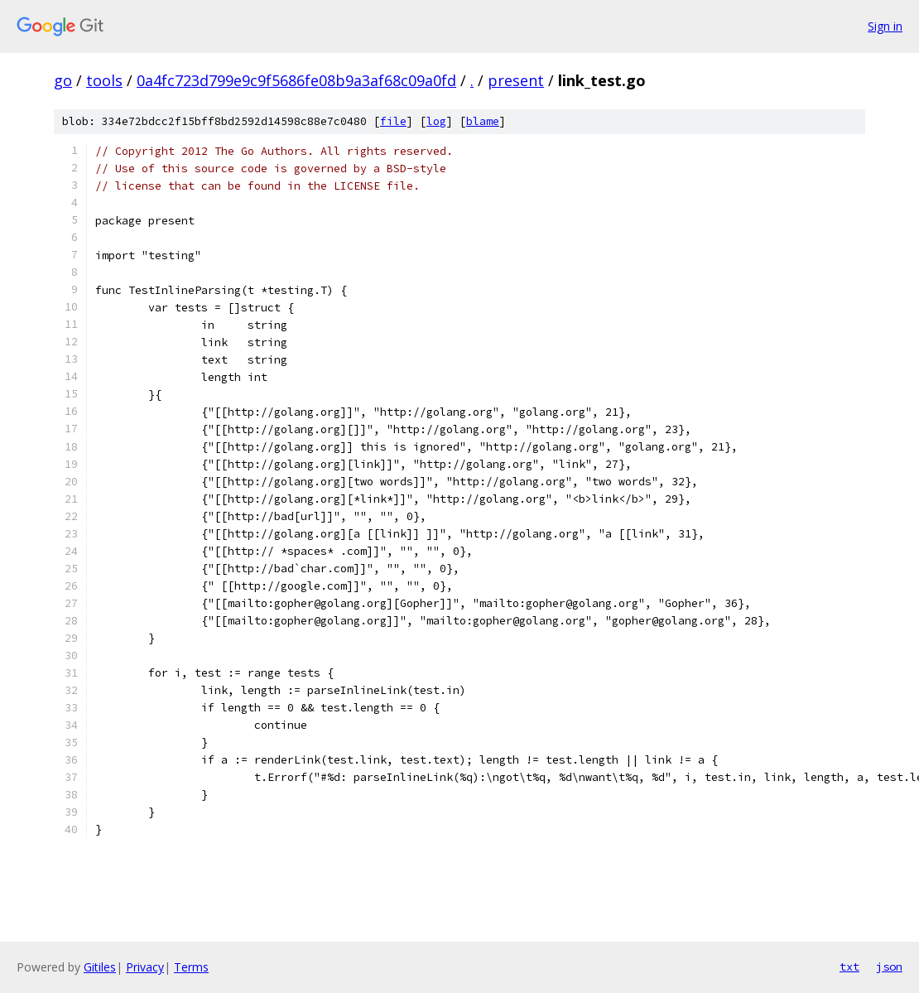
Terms (191, 967)
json (889, 966)
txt (849, 966)
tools (104, 80)
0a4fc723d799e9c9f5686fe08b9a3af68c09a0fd (296, 80)
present (516, 80)
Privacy (145, 967)
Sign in (885, 26)
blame (482, 121)
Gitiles (100, 967)
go (63, 80)
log (436, 121)
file (393, 121)
